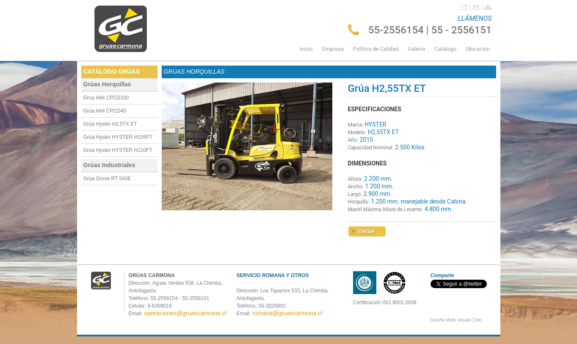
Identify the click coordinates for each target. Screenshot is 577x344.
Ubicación (478, 49)
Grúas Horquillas (107, 84)
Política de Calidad (375, 49)
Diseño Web (443, 319)
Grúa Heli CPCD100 (106, 98)
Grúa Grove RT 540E (107, 179)
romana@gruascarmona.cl (287, 313)
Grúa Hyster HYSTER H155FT (117, 137)
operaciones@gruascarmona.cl (185, 313)
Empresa (333, 49)
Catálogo (445, 49)
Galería (416, 49)
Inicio (306, 49)
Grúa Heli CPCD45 (104, 111)
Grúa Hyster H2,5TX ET (110, 124)
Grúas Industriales (109, 165)
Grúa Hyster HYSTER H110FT (117, 150)
